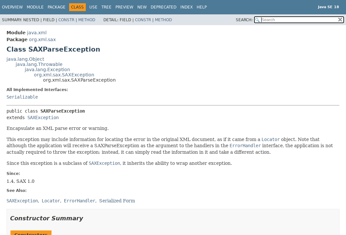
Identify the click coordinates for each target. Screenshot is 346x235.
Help (202, 7)
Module (35, 7)
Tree (106, 7)
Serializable (22, 97)
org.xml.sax (42, 39)
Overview (12, 7)
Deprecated (163, 7)
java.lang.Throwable (39, 64)
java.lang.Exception (47, 69)
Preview (124, 7)
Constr (66, 20)
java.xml (37, 32)
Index (186, 7)
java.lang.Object (25, 59)
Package (57, 7)
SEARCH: (244, 20)
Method (86, 20)
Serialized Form (117, 200)
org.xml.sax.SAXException (64, 74)
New (142, 7)
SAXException (43, 117)
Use (93, 7)
